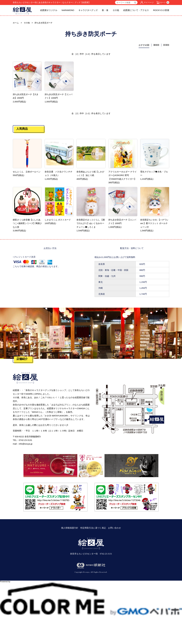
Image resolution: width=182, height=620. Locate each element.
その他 (116, 10)
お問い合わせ (114, 528)
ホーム (16, 23)
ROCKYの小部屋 (161, 10)
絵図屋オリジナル (48, 10)
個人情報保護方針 (69, 528)
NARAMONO (68, 10)
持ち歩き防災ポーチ (45, 23)
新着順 (166, 45)
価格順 (155, 45)
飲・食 (105, 10)
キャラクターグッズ (88, 10)
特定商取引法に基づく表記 (93, 528)
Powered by (91, 583)
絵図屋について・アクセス (136, 10)
